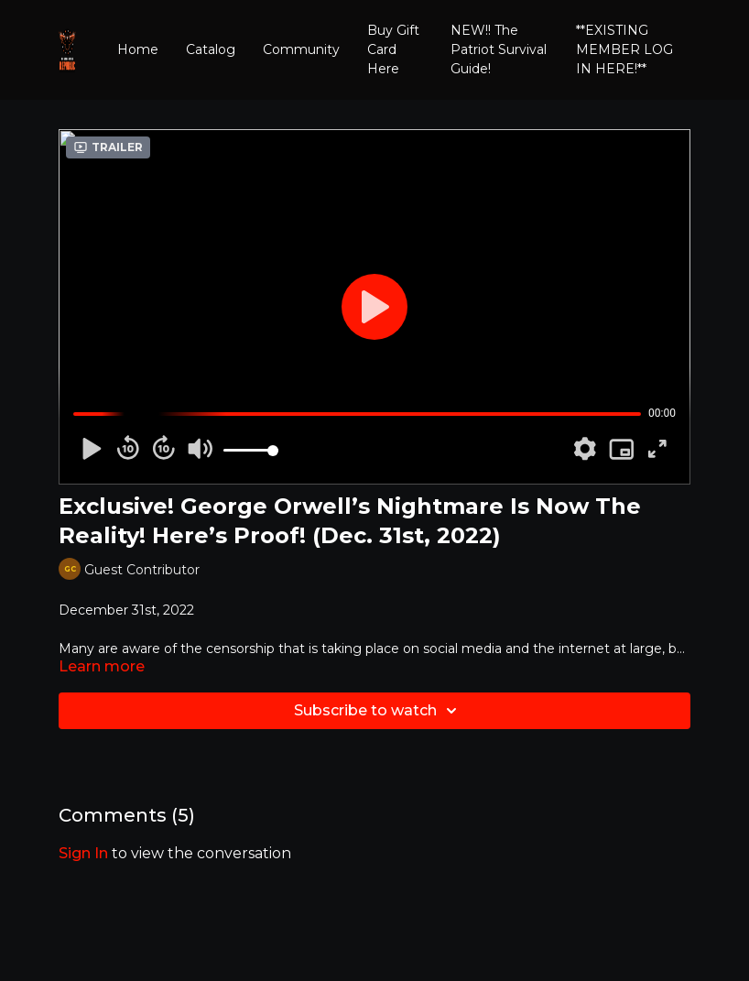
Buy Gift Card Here (393, 49)
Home (137, 49)
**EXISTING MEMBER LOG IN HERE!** (624, 49)
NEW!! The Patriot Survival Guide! (498, 49)
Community (301, 49)
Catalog (210, 49)
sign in (83, 853)
